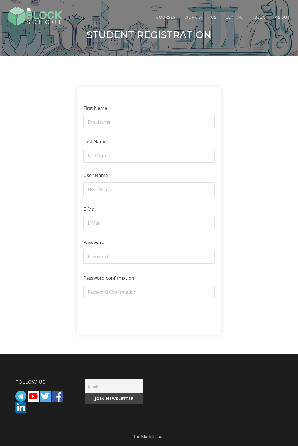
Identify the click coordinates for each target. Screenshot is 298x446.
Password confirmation (108, 278)
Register (149, 313)
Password (94, 242)
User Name (95, 175)
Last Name (95, 141)
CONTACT (236, 17)
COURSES (166, 17)
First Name (95, 108)
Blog (260, 17)
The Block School (149, 436)
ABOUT (282, 17)
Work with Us (200, 17)
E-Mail (90, 209)
